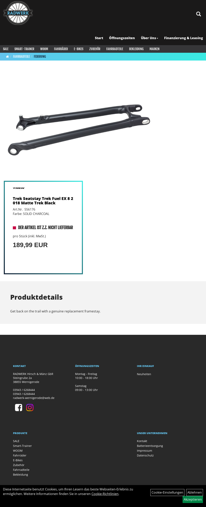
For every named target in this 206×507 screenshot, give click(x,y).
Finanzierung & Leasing (183, 38)
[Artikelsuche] (198, 14)
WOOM (44, 49)
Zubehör (94, 49)
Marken (155, 49)
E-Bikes (78, 49)
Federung (40, 57)
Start (99, 38)
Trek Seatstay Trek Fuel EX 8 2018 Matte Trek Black (43, 201)
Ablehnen (194, 492)
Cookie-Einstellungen (167, 492)
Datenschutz (145, 455)
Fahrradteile (114, 49)
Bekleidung (136, 49)
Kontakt (142, 441)
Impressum (144, 450)
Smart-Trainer (24, 49)
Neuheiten (144, 374)
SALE (5, 49)
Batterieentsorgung (150, 446)
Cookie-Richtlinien (105, 494)
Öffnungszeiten (122, 38)
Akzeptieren (193, 499)
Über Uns (149, 38)
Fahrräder (61, 49)
